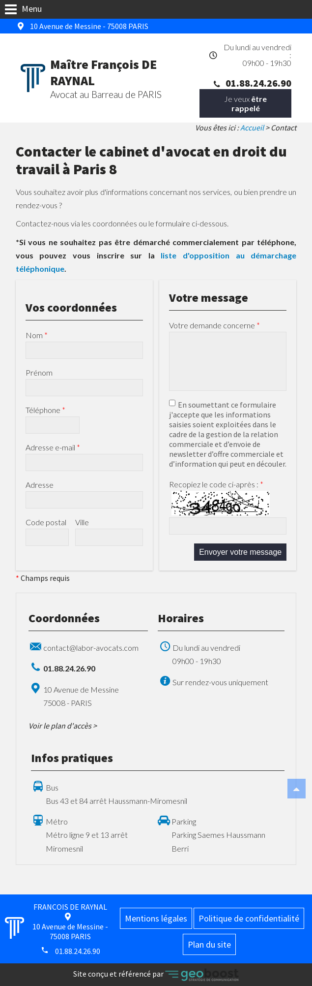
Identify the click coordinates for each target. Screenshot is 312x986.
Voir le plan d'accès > (62, 726)
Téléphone (45, 409)
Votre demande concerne (214, 325)
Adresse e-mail (53, 447)
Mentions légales (156, 918)
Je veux (245, 103)
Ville (82, 522)
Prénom (39, 372)
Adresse (40, 484)
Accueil (252, 127)
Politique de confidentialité (249, 918)
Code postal (46, 522)
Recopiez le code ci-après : (216, 484)
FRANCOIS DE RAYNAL (70, 907)
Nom (37, 335)
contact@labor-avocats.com (91, 647)
